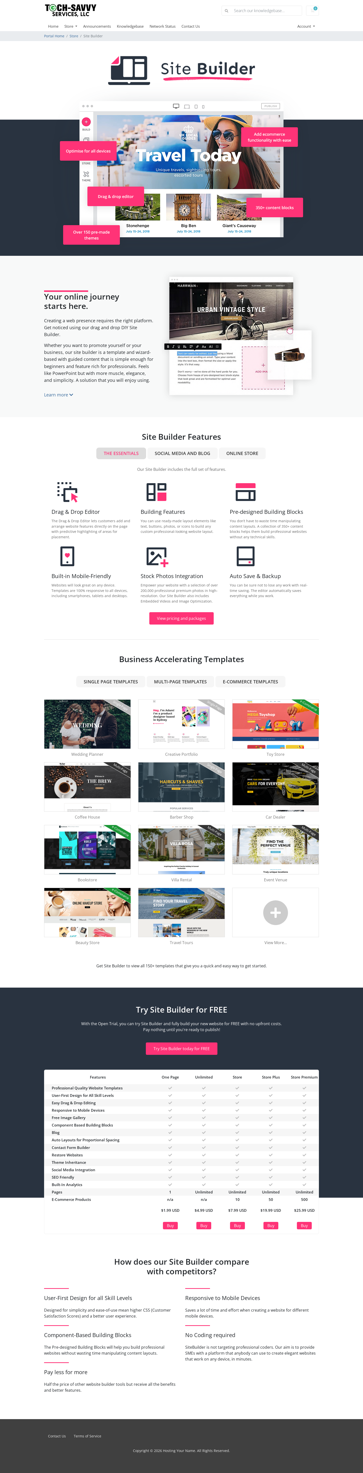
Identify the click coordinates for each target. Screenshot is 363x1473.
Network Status (163, 26)
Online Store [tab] (242, 453)
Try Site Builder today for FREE (182, 1048)
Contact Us (191, 26)
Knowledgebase (130, 26)
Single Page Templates (111, 682)
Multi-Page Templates (180, 682)
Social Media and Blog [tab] (182, 453)
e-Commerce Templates (250, 682)
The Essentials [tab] (121, 453)
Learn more (58, 395)
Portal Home (54, 36)
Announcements (97, 26)
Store (69, 26)
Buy (170, 1225)
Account (304, 26)
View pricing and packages (181, 618)
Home (53, 26)
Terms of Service (87, 1436)
